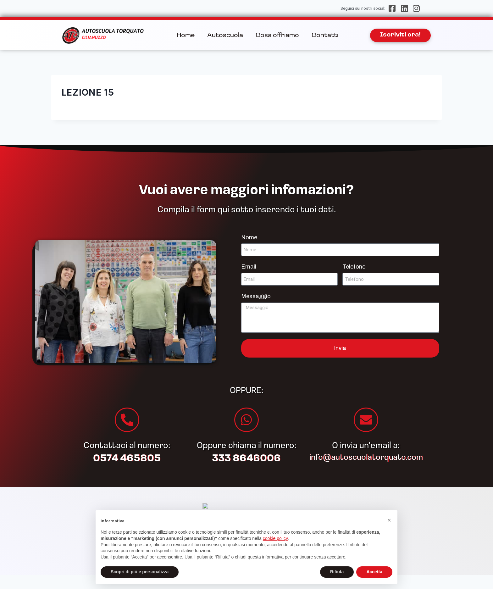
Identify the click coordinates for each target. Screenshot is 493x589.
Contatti (325, 35)
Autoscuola (225, 35)
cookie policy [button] (275, 538)
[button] (389, 520)
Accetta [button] (374, 571)
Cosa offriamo (277, 35)
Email (248, 267)
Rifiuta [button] (337, 571)
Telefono (354, 267)
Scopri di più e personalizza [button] (140, 571)
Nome (249, 237)
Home (186, 35)
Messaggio (256, 296)
